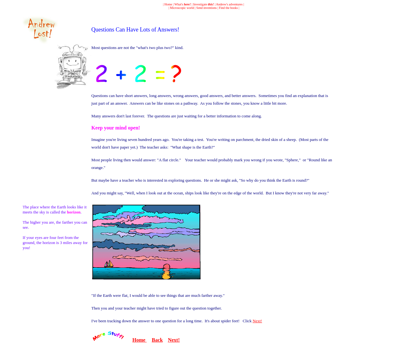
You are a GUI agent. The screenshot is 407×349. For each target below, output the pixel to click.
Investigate (203, 4)
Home (168, 4)
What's (182, 4)
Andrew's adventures (229, 4)
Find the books (228, 8)
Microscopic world (182, 8)
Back (157, 340)
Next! (257, 320)
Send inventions (206, 8)
